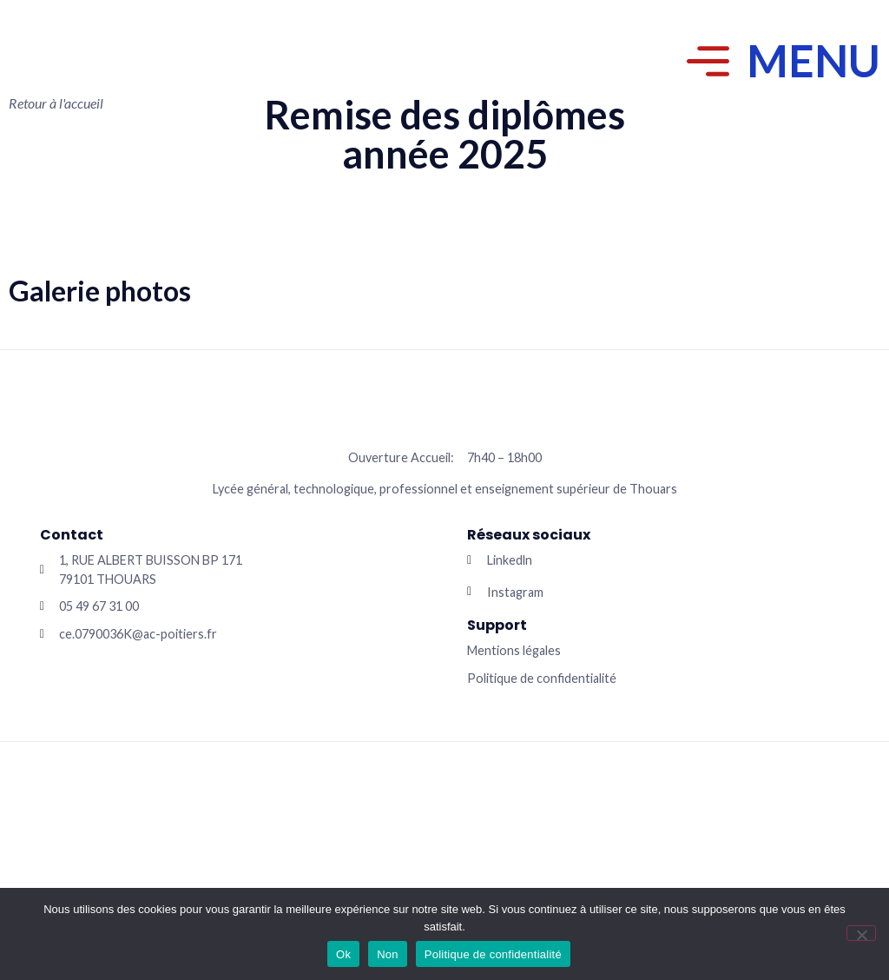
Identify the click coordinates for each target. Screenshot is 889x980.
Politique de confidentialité (493, 954)
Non (387, 954)
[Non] (861, 933)
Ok (343, 954)
